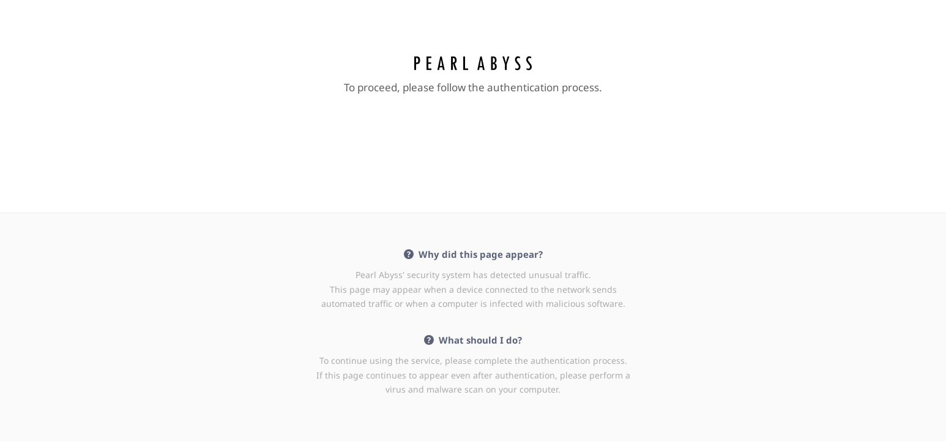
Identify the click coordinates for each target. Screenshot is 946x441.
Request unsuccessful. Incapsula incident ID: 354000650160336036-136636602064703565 (473, 220)
